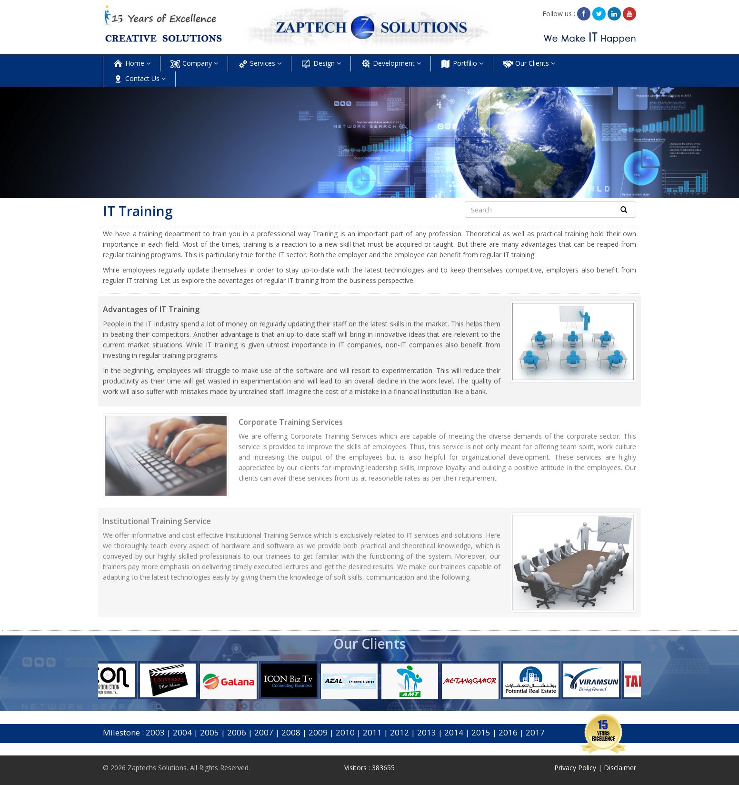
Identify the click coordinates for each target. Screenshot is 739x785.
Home (131, 64)
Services (259, 64)
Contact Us (139, 79)
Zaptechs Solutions (157, 767)
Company (194, 64)
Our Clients (529, 64)
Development (390, 64)
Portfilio (461, 64)
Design (321, 64)
